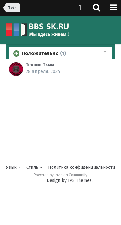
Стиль (34, 167)
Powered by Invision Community (60, 175)
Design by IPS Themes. (70, 180)
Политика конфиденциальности (81, 167)
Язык (13, 167)
